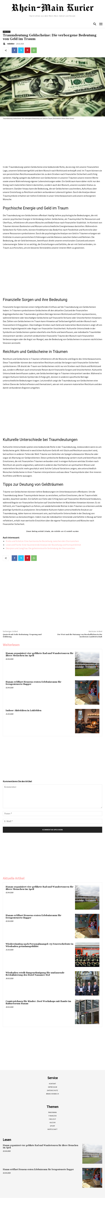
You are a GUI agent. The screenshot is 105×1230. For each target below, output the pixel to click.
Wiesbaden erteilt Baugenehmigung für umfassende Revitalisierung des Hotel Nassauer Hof (35, 974)
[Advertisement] (49, 143)
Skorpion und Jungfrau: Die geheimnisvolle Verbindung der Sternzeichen (40, 548)
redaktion (10, 44)
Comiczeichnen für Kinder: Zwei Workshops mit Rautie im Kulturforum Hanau (38, 1002)
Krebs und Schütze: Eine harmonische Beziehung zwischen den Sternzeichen (42, 541)
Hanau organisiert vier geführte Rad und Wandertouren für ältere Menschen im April (39, 654)
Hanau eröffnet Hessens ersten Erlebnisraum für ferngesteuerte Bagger (33, 683)
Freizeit (6, 32)
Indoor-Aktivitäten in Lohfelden (23, 710)
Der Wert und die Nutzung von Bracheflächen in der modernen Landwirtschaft (79, 635)
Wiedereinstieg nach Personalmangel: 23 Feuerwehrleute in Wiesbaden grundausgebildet (39, 945)
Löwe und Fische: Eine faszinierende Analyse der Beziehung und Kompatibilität (43, 544)
